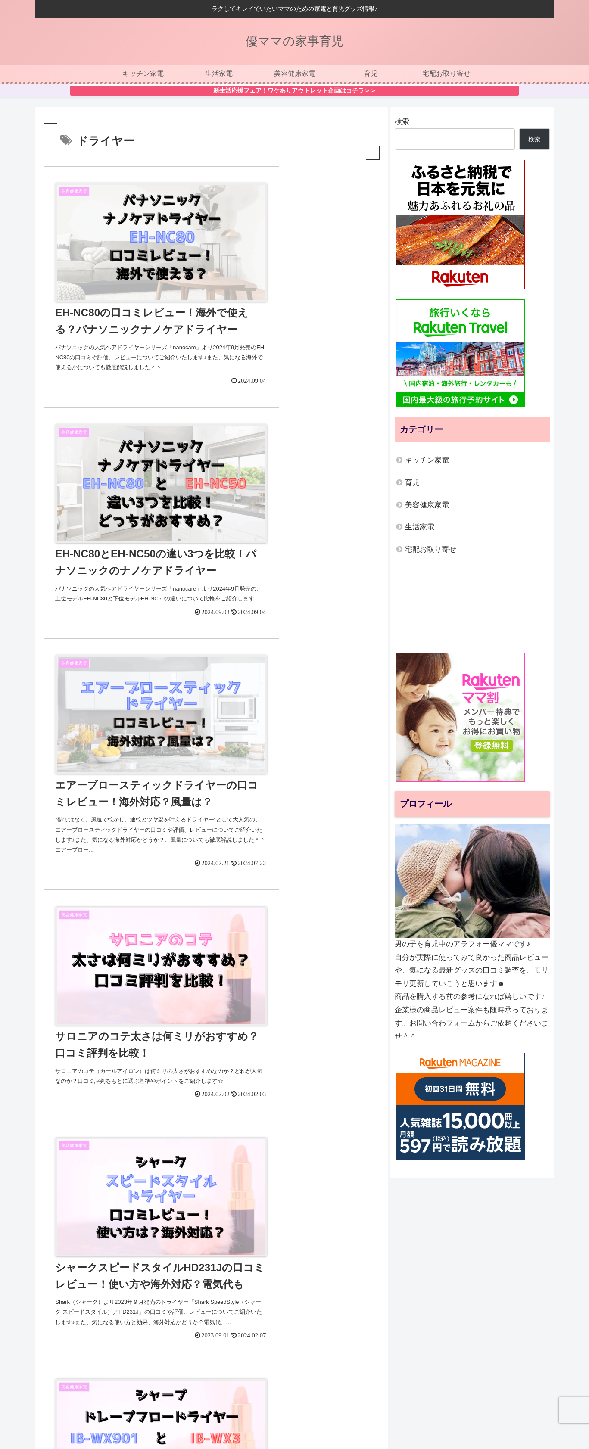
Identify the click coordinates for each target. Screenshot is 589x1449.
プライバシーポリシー (282, 1414)
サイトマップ (340, 1414)
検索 (402, 122)
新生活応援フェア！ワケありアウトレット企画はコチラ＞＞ (294, 90)
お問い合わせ (385, 1414)
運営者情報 (228, 1414)
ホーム (195, 1414)
